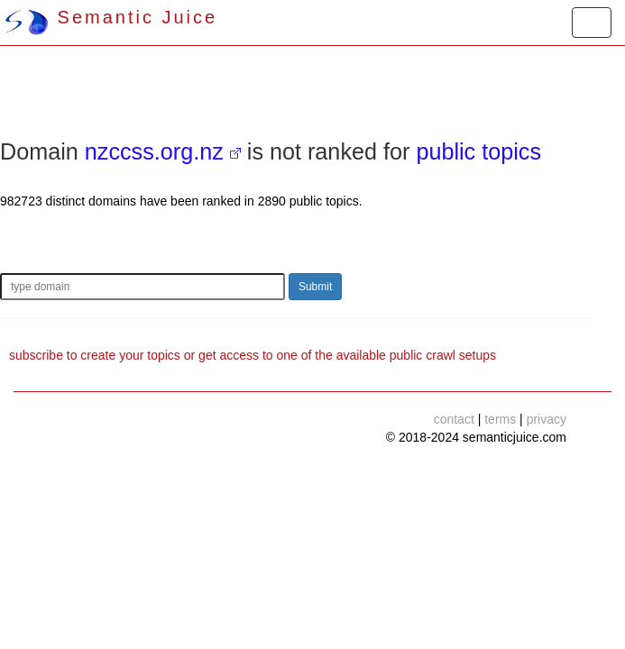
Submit (315, 286)
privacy (546, 419)
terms (500, 419)
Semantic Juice (111, 17)
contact (454, 419)
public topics (478, 151)
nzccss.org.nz (154, 151)
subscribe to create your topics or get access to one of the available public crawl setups (252, 355)
